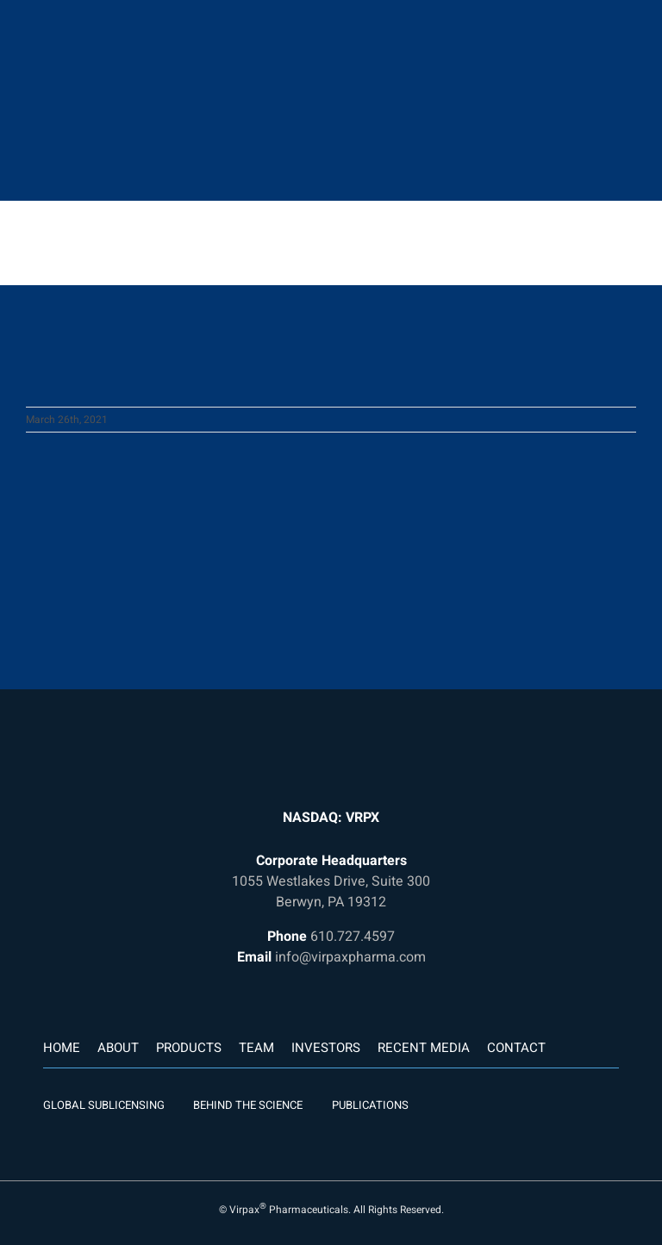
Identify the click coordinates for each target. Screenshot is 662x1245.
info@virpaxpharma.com (350, 957)
